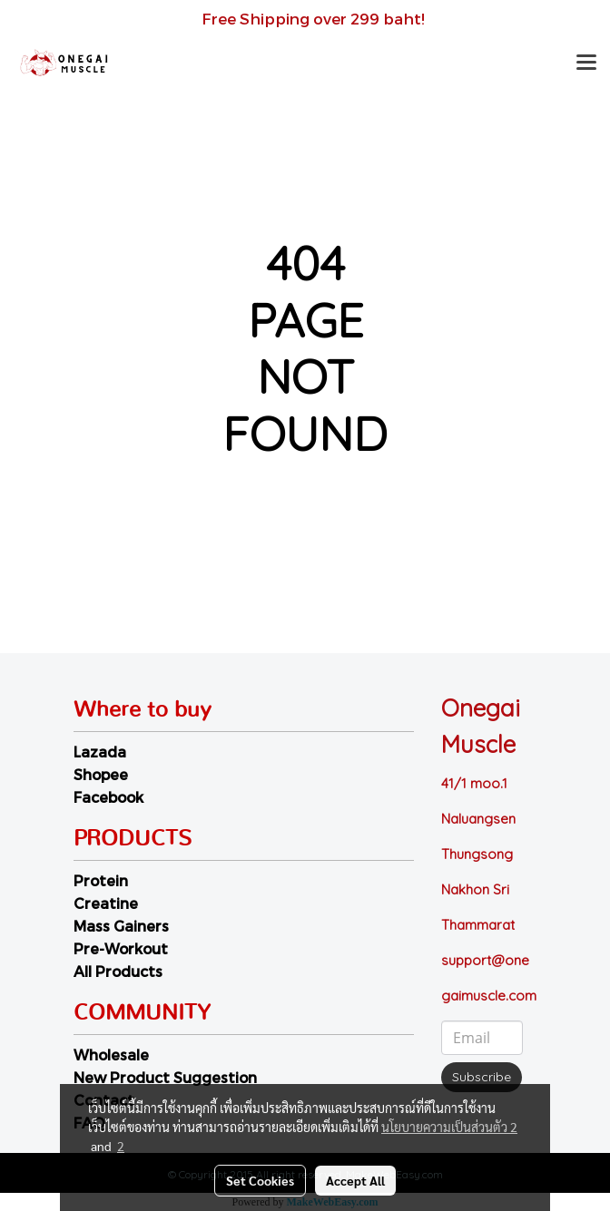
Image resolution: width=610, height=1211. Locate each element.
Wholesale (111, 1054)
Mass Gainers (121, 925)
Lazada (100, 751)
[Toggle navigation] (586, 63)
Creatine (106, 903)
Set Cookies (260, 1180)
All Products (118, 971)
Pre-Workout (121, 948)
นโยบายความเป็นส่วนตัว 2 (449, 1126)
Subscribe (481, 1077)
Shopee (101, 774)
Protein (101, 880)
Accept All (355, 1180)
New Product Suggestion (165, 1077)
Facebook (108, 797)
